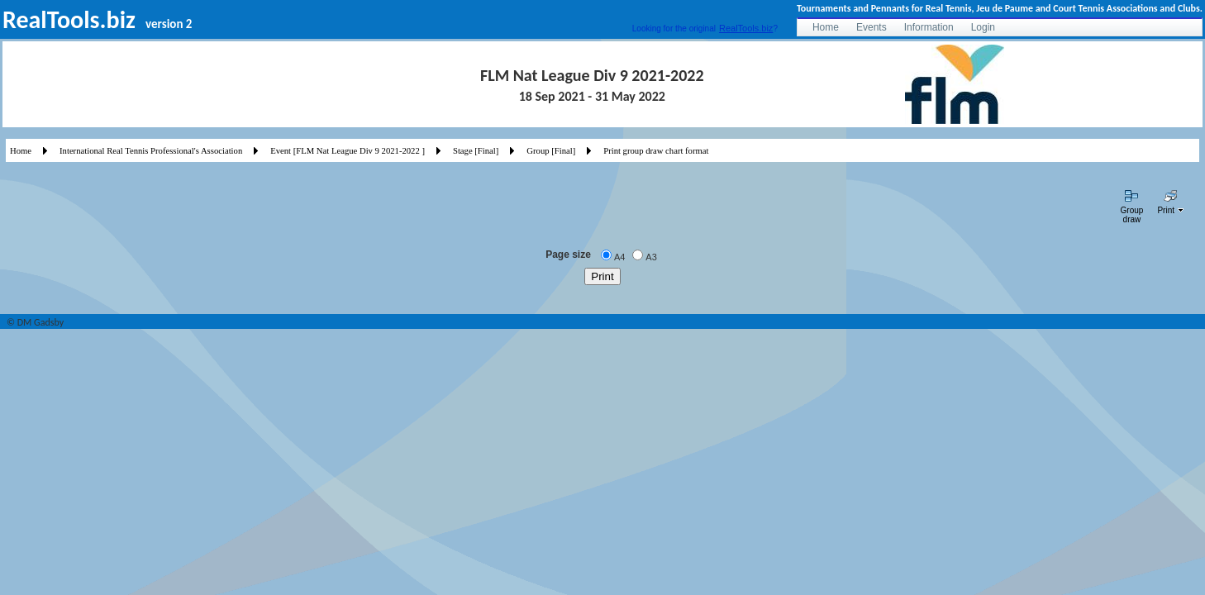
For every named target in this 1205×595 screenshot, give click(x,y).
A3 (650, 257)
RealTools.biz (746, 28)
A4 (619, 257)
